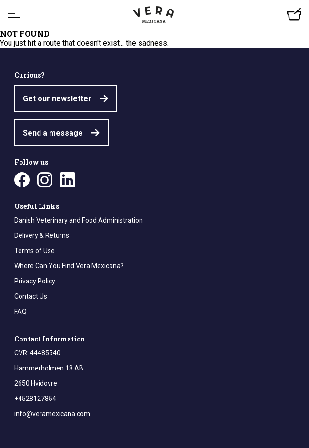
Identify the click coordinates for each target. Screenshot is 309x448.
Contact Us (30, 296)
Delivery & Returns (41, 235)
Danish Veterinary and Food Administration (78, 220)
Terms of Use (34, 250)
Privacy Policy (34, 281)
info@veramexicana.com (52, 414)
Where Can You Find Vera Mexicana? (69, 266)
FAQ (20, 311)
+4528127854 (35, 398)
